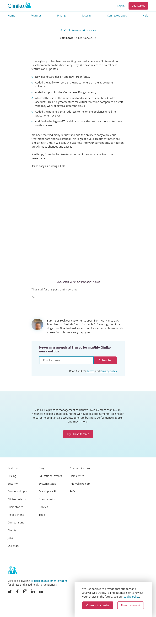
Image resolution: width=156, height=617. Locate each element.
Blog (41, 468)
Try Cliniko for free (78, 434)
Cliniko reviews (17, 499)
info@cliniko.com (80, 483)
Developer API (47, 491)
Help (145, 15)
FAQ (72, 491)
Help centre (77, 476)
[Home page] (12, 570)
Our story (13, 546)
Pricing (61, 15)
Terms (90, 371)
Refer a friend (16, 515)
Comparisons (16, 522)
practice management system (49, 581)
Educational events (50, 476)
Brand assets (47, 499)
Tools (42, 515)
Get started (138, 5)
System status (47, 483)
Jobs (10, 538)
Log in (121, 6)
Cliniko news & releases (78, 30)
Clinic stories (15, 507)
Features (36, 15)
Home (11, 15)
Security (86, 15)
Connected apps (117, 15)
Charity (12, 530)
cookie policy (131, 596)
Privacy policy (108, 371)
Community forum (81, 468)
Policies (43, 507)
